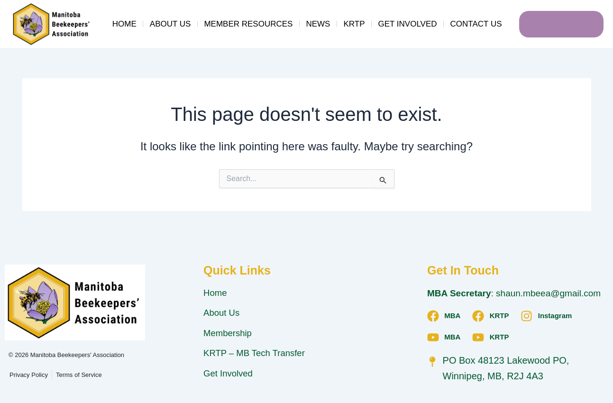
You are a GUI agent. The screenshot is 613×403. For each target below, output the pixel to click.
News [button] (318, 23)
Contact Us (476, 23)
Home (124, 23)
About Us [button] (170, 23)
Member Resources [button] (248, 23)
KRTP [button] (354, 23)
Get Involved (407, 23)
